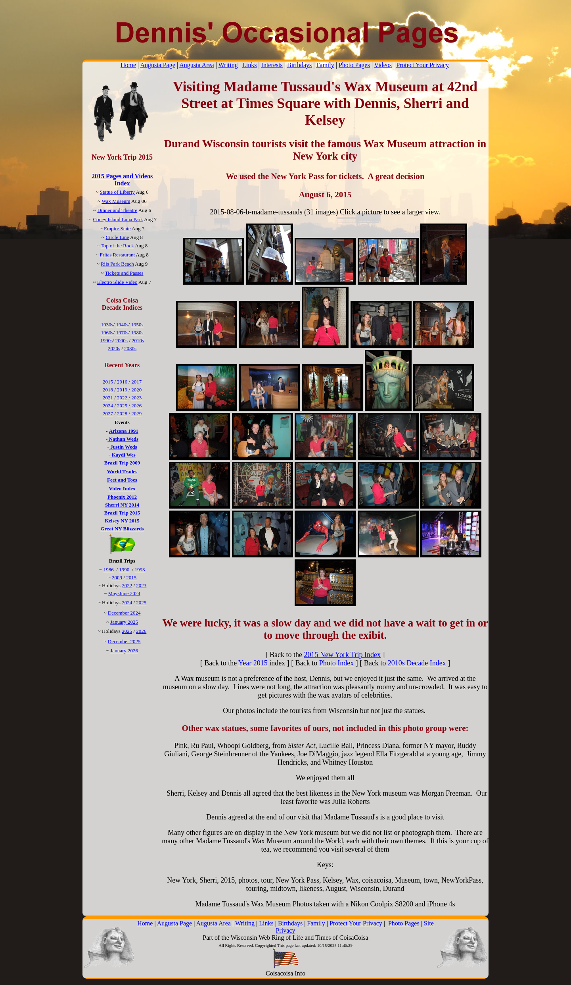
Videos (383, 65)
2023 (136, 398)
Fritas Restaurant (117, 255)
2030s (130, 348)
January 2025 (124, 622)
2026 (136, 406)
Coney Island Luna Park (118, 219)
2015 (108, 382)
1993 (140, 569)
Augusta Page (157, 65)
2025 (122, 406)
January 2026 (124, 650)
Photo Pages (354, 65)
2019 (122, 390)
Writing (228, 65)
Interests (272, 65)
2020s (114, 348)
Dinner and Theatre (117, 210)
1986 (108, 569)
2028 (122, 413)
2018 (108, 390)
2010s (138, 340)
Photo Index (336, 663)
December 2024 (124, 613)
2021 (108, 398)
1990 (124, 569)
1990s (106, 340)
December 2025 (124, 641)
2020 (136, 390)
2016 (122, 382)
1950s (137, 325)
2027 (108, 413)
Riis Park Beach (117, 264)
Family (325, 65)
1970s (122, 332)
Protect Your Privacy (422, 65)
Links (249, 65)
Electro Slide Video (117, 282)
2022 (122, 398)
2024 (108, 406)
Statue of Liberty (117, 192)
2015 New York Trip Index (342, 655)
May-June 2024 (124, 593)
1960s (107, 332)
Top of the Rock (117, 246)
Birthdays (299, 65)
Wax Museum (116, 201)
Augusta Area (196, 65)
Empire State (117, 228)
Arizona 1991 (123, 431)
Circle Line (117, 237)
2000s (121, 340)
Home (128, 65)
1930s (107, 325)
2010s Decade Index (417, 663)
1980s (137, 332)
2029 (136, 413)
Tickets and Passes (124, 273)
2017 (136, 382)
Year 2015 (253, 663)
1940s (122, 325)
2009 (117, 577)
